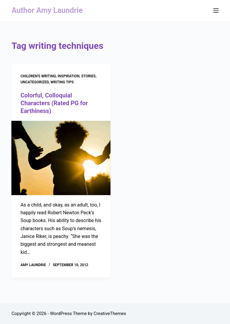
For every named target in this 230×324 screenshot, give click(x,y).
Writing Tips (62, 82)
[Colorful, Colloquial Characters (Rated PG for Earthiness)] (61, 158)
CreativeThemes (110, 313)
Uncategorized (34, 82)
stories (88, 76)
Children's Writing (38, 76)
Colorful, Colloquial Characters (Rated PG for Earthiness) (54, 103)
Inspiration (68, 76)
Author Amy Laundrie (47, 10)
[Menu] (216, 10)
